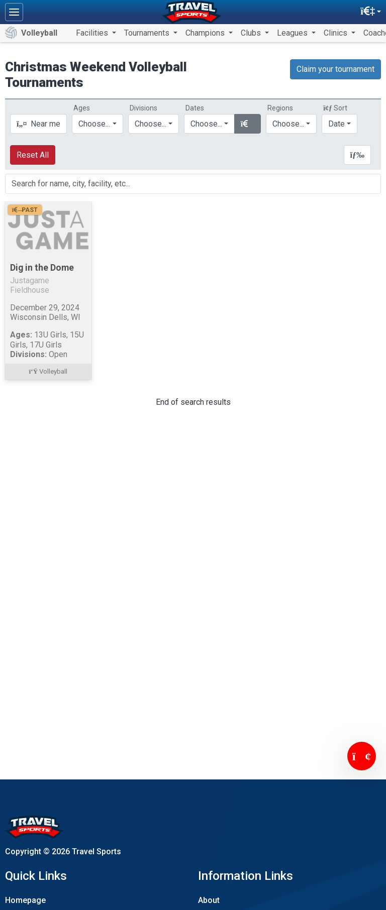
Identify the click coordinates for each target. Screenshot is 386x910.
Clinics (336, 33)
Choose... (288, 124)
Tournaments (147, 33)
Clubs (252, 33)
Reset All (33, 155)
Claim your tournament (335, 69)
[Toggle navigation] (14, 12)
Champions (206, 33)
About (209, 900)
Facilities (93, 33)
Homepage (25, 900)
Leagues (293, 33)
